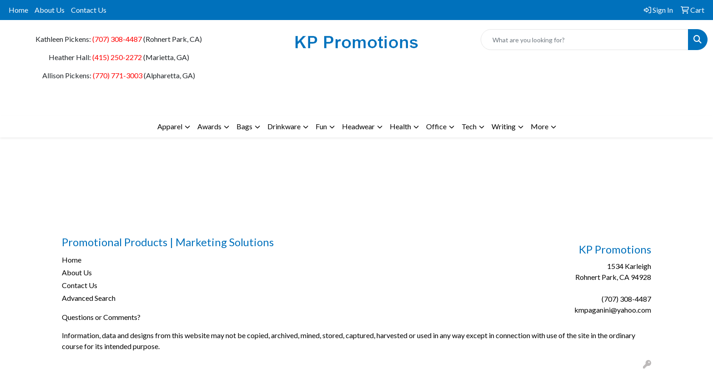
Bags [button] (244, 126)
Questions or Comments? (101, 317)
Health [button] (400, 126)
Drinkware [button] (284, 126)
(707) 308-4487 (117, 39)
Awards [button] (209, 126)
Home (18, 9)
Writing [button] (504, 126)
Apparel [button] (169, 126)
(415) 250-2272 (117, 57)
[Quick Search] (584, 39)
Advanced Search (88, 298)
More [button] (539, 126)
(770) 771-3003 (117, 75)
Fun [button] (321, 126)
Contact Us (88, 9)
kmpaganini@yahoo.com (612, 309)
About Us (50, 9)
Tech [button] (469, 126)
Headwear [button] (358, 126)
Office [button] (436, 126)
